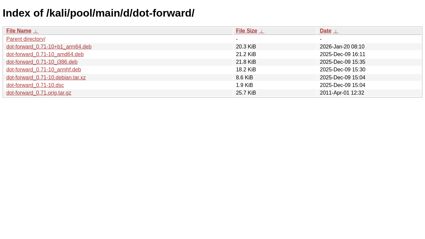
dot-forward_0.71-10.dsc (35, 85)
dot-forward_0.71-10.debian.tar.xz (46, 77)
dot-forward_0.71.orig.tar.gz (38, 93)
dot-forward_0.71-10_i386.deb (41, 62)
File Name (19, 31)
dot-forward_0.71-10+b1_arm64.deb (49, 46)
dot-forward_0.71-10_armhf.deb (43, 69)
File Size (246, 31)
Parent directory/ (25, 39)
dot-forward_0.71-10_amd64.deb (45, 54)
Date (325, 31)
